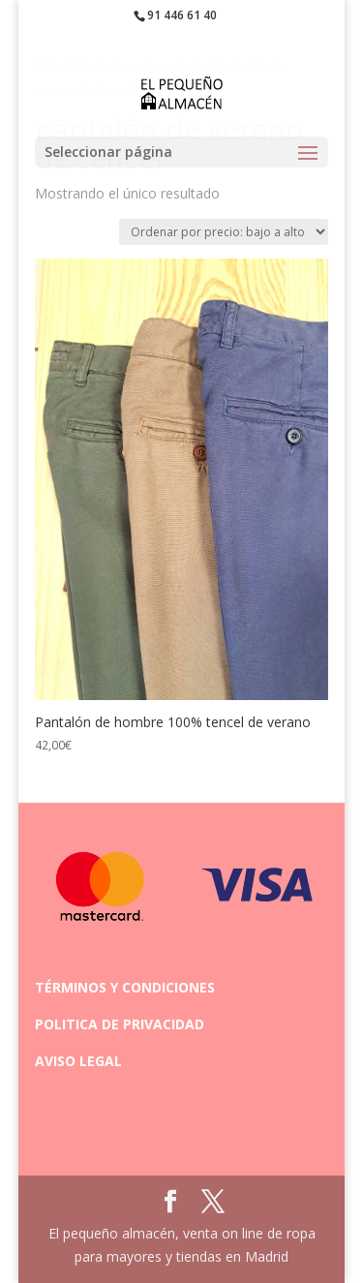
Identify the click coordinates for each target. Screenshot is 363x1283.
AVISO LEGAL (78, 1061)
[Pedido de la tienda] (223, 232)
